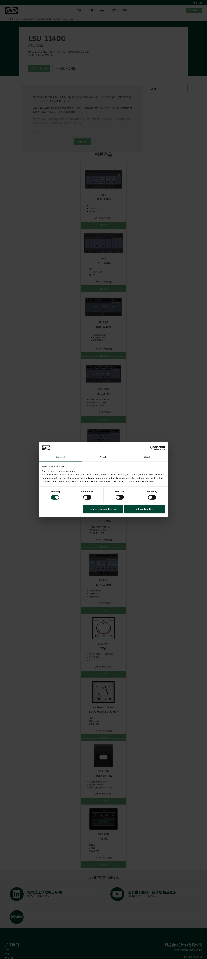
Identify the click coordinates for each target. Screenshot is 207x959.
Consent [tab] (60, 457)
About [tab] (146, 457)
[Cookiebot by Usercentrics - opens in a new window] (152, 448)
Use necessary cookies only (103, 509)
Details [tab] (103, 457)
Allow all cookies (144, 509)
